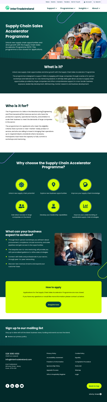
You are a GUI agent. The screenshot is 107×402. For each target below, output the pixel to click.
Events (53, 2)
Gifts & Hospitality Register (56, 374)
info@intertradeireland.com (19, 359)
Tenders (67, 2)
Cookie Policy (79, 353)
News (48, 2)
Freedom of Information (55, 362)
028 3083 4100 (12, 353)
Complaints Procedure (83, 362)
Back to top (94, 386)
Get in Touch (75, 2)
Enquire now (53, 305)
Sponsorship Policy (53, 366)
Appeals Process (52, 370)
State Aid (78, 366)
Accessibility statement (55, 358)
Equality (78, 358)
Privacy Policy (51, 353)
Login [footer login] (77, 374)
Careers (60, 2)
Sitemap (78, 370)
